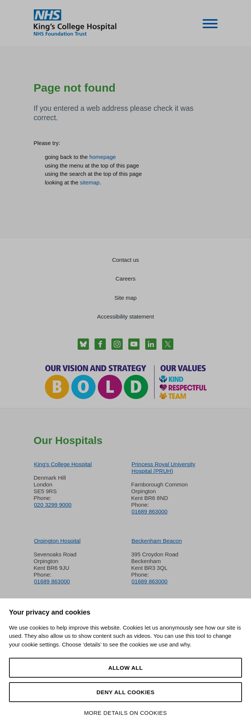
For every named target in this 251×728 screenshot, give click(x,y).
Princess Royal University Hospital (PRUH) (163, 467)
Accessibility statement (125, 316)
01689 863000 (150, 511)
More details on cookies (125, 713)
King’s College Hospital (63, 464)
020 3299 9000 (53, 504)
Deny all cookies (125, 692)
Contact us (125, 260)
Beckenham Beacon (157, 541)
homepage (102, 157)
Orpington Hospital (57, 541)
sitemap (90, 182)
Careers (125, 278)
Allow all (125, 668)
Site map (125, 298)
